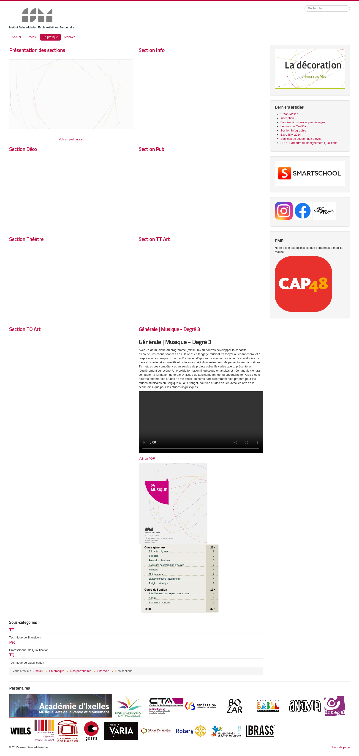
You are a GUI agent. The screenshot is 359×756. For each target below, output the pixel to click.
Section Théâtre (26, 239)
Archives (69, 37)
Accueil (17, 37)
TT (11, 630)
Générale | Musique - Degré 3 (169, 329)
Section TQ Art (25, 329)
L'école (32, 37)
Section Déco (23, 149)
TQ (11, 655)
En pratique (50, 37)
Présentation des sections (37, 50)
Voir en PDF (147, 458)
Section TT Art (154, 239)
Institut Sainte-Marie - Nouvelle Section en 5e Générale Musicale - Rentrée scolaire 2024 (201, 422)
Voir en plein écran (71, 139)
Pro (12, 642)
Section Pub (151, 149)
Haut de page (341, 747)
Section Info (152, 50)
